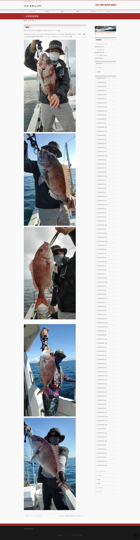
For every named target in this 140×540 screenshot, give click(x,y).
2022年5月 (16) (102, 225)
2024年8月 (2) (102, 119)
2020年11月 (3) (102, 278)
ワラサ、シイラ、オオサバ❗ (32, 516)
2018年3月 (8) (102, 404)
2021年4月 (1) (102, 266)
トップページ (102, 471)
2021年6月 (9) (102, 257)
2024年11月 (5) (102, 107)
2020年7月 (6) (102, 294)
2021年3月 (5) (102, 270)
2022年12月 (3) (102, 196)
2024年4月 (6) (102, 135)
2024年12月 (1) (102, 103)
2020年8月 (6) (102, 290)
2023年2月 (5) (102, 188)
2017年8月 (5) (102, 429)
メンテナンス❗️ (102, 44)
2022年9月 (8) (102, 208)
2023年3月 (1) (102, 184)
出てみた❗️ (101, 50)
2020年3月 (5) (102, 310)
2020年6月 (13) (102, 298)
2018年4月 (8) (102, 400)
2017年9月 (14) (102, 424)
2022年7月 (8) (102, 217)
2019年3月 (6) (102, 355)
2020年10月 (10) (103, 282)
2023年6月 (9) (102, 172)
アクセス (100, 488)
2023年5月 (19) (102, 176)
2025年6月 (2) (102, 90)
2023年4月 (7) (102, 180)
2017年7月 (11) (102, 433)
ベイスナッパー (68, 535)
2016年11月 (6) (102, 461)
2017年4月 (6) (102, 445)
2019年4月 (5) (102, 351)
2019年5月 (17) (102, 347)
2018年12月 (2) (102, 367)
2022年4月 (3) (102, 229)
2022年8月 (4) (102, 213)
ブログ (100, 67)
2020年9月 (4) (102, 286)
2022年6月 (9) (102, 221)
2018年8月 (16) (102, 384)
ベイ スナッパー (32, 6)
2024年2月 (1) (102, 143)
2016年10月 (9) (102, 465)
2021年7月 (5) (102, 253)
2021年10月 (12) (103, 241)
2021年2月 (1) (102, 274)
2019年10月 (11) (103, 327)
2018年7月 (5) (102, 388)
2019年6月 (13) (102, 343)
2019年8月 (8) (102, 335)
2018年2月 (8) (102, 408)
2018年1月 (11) (102, 412)
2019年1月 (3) (102, 363)
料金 (99, 483)
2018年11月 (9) (102, 372)
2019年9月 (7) (102, 331)
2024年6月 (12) (102, 127)
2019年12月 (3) (102, 318)
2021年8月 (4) (102, 249)
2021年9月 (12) (102, 245)
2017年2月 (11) (102, 453)
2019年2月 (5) (102, 359)
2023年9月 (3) (102, 160)
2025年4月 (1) (102, 98)
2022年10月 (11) (103, 204)
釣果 (59, 30)
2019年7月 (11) (102, 339)
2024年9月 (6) (102, 115)
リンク (100, 492)
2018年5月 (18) (102, 396)
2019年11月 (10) (103, 323)
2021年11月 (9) (102, 237)
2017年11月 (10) (103, 416)
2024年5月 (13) (102, 131)
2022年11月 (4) (102, 200)
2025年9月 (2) (102, 86)
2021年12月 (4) (102, 233)
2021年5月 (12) (102, 261)
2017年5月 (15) (102, 441)
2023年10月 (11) (103, 156)
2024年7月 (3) (102, 123)
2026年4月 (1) (102, 82)
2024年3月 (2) (102, 139)
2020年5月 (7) (102, 302)
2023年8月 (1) (102, 164)
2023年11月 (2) (102, 151)
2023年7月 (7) (102, 168)
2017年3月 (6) (102, 449)
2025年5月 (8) (102, 94)
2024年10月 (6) (102, 111)
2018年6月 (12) (102, 392)
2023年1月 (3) (102, 192)
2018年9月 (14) (102, 380)
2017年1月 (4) (102, 457)
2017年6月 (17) (102, 437)
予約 (99, 479)
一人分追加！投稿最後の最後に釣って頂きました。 (72, 516)
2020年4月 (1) (102, 306)
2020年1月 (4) (102, 314)
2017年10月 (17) (103, 420)
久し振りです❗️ (102, 55)
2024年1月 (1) (102, 147)
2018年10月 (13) (103, 375)
